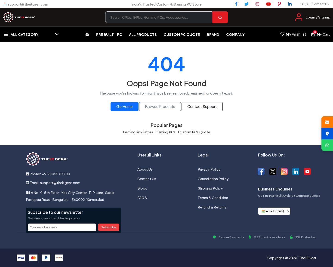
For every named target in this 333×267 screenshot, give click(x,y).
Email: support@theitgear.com (53, 182)
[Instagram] (257, 4)
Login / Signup (318, 17)
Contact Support (202, 106)
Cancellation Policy (213, 178)
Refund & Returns (212, 207)
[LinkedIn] (290, 4)
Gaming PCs (166, 132)
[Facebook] (236, 4)
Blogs (142, 188)
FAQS (142, 197)
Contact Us (320, 4)
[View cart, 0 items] (320, 34)
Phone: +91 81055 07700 (48, 174)
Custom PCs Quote (194, 132)
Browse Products (160, 106)
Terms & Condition (213, 197)
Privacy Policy (209, 169)
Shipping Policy (210, 188)
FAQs (304, 4)
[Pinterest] (279, 4)
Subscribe (108, 227)
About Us (145, 169)
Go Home (124, 106)
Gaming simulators (138, 132)
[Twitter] (246, 4)
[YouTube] (268, 4)
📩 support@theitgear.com (25, 4)
